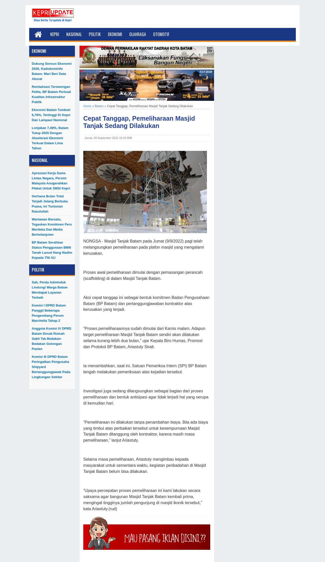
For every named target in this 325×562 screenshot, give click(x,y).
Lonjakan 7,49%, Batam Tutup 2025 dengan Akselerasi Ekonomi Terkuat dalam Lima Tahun (50, 138)
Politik (95, 34)
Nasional (74, 34)
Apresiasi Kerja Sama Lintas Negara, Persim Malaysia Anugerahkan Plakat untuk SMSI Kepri (51, 180)
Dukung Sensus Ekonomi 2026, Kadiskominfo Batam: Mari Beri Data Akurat (52, 71)
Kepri (54, 34)
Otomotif (161, 34)
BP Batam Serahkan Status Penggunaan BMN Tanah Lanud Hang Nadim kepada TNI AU (52, 250)
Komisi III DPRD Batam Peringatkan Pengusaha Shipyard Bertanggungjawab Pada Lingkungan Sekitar (51, 367)
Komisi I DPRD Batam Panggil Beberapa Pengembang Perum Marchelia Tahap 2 (49, 313)
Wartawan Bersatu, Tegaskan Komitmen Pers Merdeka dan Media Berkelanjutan (52, 226)
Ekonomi (115, 34)
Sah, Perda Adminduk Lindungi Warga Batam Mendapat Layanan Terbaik (50, 289)
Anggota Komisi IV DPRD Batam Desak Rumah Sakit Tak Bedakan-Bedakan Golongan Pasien (51, 339)
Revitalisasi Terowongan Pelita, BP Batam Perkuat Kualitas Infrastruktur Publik (51, 94)
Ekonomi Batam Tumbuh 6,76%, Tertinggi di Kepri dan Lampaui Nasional (51, 115)
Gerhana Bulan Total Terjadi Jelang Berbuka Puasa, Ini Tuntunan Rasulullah (50, 203)
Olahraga (137, 34)
